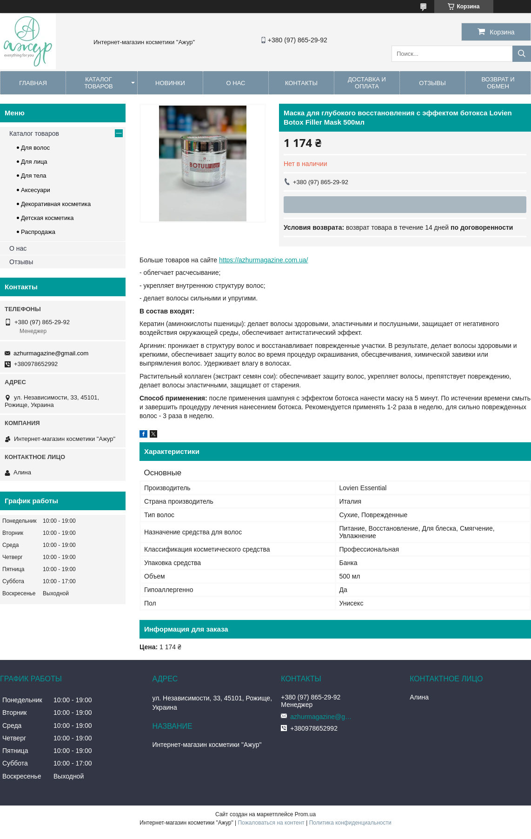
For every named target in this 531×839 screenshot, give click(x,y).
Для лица (34, 161)
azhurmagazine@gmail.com (50, 353)
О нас (236, 83)
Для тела (33, 175)
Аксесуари (35, 189)
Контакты (301, 83)
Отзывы (432, 83)
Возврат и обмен (497, 83)
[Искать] (521, 54)
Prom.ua (305, 814)
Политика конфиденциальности (350, 822)
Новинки (170, 83)
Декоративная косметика (56, 203)
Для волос (35, 147)
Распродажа (38, 231)
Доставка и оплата (367, 83)
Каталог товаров (98, 83)
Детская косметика (47, 217)
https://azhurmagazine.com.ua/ (263, 260)
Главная (33, 83)
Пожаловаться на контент (271, 822)
